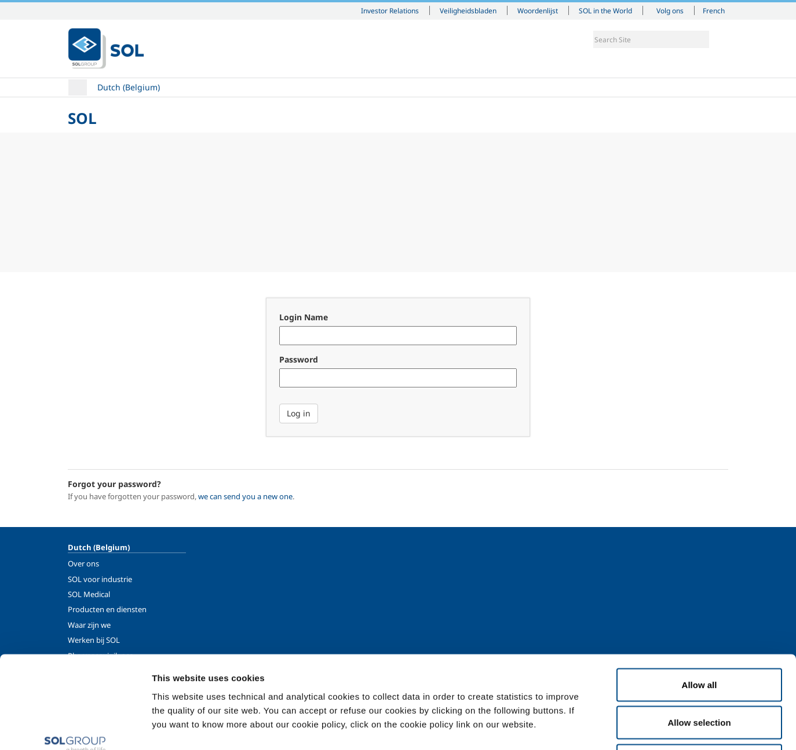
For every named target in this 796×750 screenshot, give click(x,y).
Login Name (303, 317)
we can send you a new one (245, 496)
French (714, 10)
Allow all (699, 598)
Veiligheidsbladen (468, 10)
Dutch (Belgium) (128, 87)
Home (77, 87)
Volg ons (670, 10)
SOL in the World (605, 10)
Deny (699, 674)
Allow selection (699, 636)
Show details (602, 727)
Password (298, 359)
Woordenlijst (537, 10)
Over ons (83, 563)
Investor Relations (390, 10)
